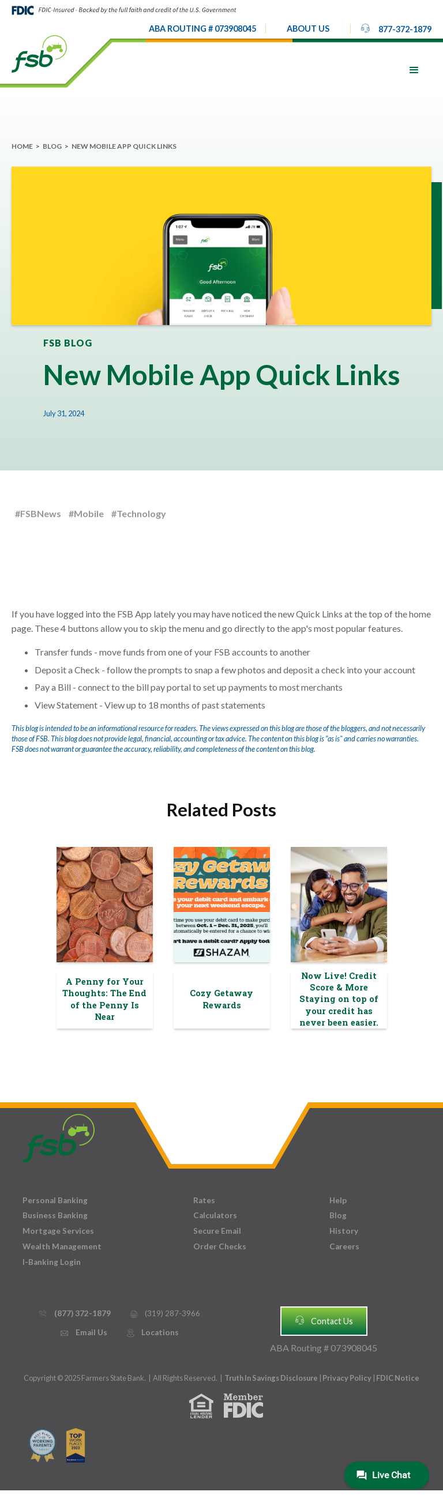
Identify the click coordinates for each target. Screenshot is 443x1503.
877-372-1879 (395, 28)
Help (338, 1200)
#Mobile (86, 513)
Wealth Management (62, 1246)
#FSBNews (38, 513)
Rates (204, 1200)
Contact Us (323, 1320)
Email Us (83, 1333)
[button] (308, 28)
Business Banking (55, 1215)
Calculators (215, 1215)
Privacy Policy (347, 1378)
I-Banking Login (51, 1262)
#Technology (138, 513)
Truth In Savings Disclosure (271, 1378)
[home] (39, 53)
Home (22, 146)
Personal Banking (55, 1200)
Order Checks (219, 1246)
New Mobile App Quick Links (124, 146)
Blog (52, 146)
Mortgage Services (58, 1230)
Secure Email (217, 1230)
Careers (344, 1246)
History (343, 1230)
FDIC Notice (397, 1378)
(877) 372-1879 (74, 1314)
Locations (152, 1333)
